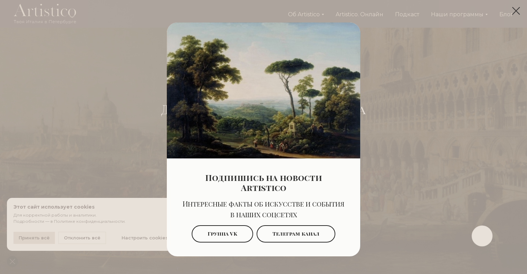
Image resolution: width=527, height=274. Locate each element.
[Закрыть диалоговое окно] (516, 10)
